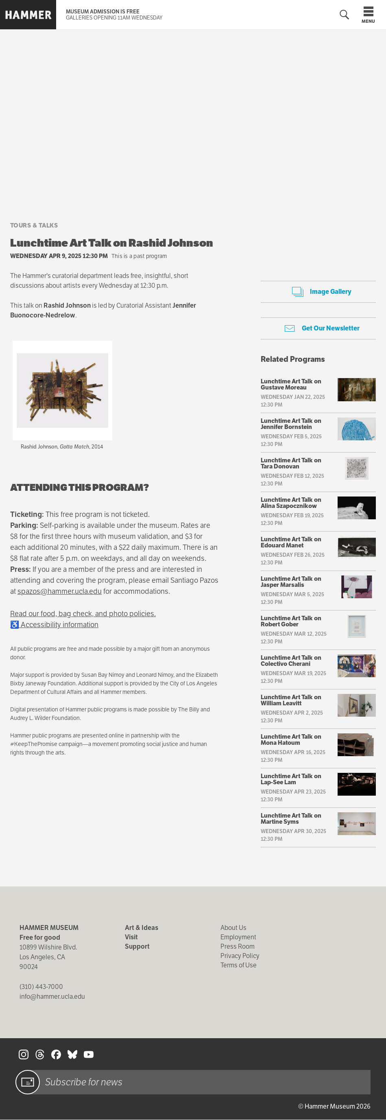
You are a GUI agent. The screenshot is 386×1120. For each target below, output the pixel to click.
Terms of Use (238, 965)
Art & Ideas (141, 927)
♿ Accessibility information (54, 624)
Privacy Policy (240, 956)
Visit (131, 937)
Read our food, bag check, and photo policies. (83, 613)
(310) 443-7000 (41, 986)
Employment (238, 937)
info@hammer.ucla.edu (52, 996)
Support (137, 946)
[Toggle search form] (344, 15)
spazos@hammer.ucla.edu (59, 591)
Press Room (237, 946)
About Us (233, 927)
